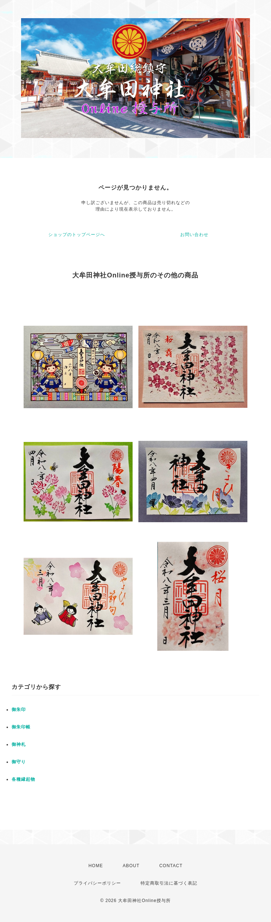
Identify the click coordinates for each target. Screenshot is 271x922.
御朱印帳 (21, 727)
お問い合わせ (194, 234)
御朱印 (19, 709)
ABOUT (131, 865)
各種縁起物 (23, 779)
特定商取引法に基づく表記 (169, 883)
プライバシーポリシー (97, 883)
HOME (95, 865)
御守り (19, 761)
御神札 (19, 744)
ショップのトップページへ (76, 234)
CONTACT (170, 865)
